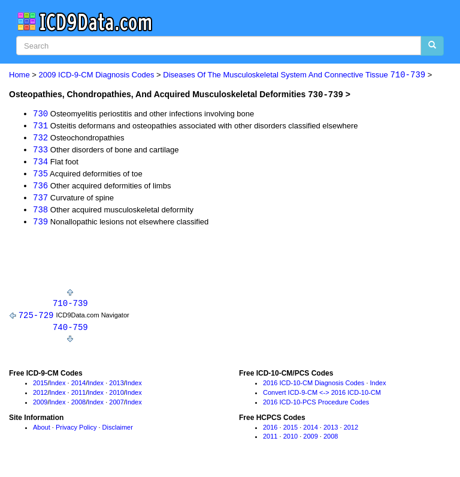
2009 (40, 406)
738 (40, 212)
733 (40, 150)
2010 (116, 396)
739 (40, 224)
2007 (116, 406)
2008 (78, 406)
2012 (40, 396)
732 (40, 137)
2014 (78, 387)
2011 (78, 396)
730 (40, 113)
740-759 (70, 331)
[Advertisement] (149, 263)
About (41, 431)
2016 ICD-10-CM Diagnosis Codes (313, 387)
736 (40, 187)
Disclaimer (117, 431)
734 (40, 162)
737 (40, 199)
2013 (116, 387)
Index (58, 387)
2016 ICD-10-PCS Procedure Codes (316, 406)
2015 (40, 387)
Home (19, 75)
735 (40, 175)
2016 (270, 431)
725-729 (36, 318)
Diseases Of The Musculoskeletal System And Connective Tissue (294, 75)
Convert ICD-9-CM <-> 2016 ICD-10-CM (322, 396)
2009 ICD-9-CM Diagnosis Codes (97, 75)
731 (40, 125)
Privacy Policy (76, 431)
